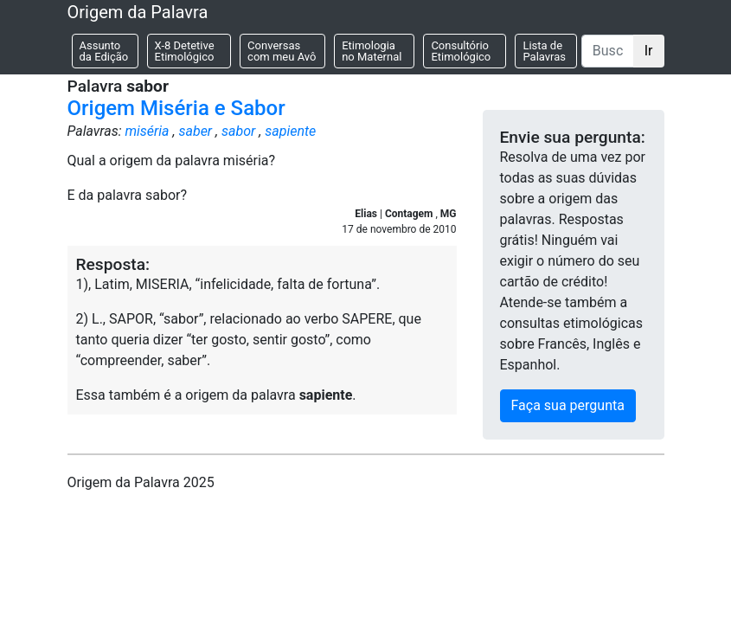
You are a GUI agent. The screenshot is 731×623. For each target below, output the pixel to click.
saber (195, 131)
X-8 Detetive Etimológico (185, 51)
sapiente (290, 131)
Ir (648, 50)
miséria (147, 131)
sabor (238, 131)
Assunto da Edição (104, 51)
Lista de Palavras (544, 51)
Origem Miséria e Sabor (176, 108)
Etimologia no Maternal (371, 51)
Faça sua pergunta (568, 405)
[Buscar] (607, 51)
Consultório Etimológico (461, 51)
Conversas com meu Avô (281, 51)
